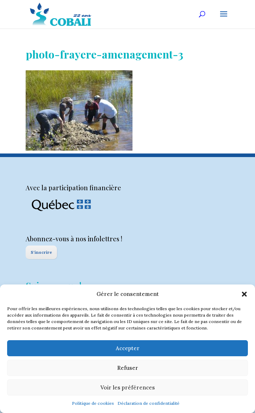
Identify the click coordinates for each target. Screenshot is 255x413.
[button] (244, 294)
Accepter (128, 348)
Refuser (127, 367)
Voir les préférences (127, 387)
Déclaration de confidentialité (148, 403)
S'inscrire (41, 252)
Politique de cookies (93, 403)
